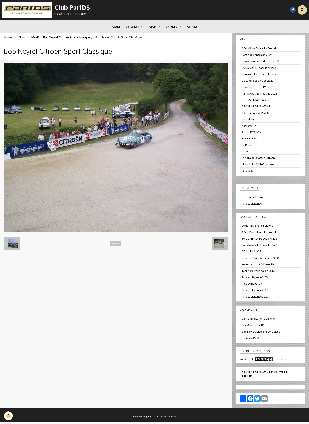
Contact (192, 26)
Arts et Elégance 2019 (255, 292)
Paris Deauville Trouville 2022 (259, 95)
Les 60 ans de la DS (253, 327)
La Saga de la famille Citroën (258, 159)
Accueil (116, 26)
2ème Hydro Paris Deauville (258, 266)
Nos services (249, 140)
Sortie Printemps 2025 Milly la (260, 240)
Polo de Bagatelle (252, 285)
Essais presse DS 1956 (255, 89)
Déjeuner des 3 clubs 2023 (258, 82)
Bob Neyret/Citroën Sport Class (261, 333)
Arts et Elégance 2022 (255, 279)
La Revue (247, 147)
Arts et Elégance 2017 (255, 298)
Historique (248, 121)
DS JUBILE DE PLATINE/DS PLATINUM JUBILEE (265, 376)
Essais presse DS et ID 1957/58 (261, 63)
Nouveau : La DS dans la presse (260, 76)
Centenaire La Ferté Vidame (258, 320)
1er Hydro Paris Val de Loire (258, 272)
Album (153, 26)
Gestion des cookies (165, 418)
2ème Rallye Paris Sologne (257, 227)
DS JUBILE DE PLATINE (256, 108)
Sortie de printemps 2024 (257, 56)
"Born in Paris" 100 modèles (258, 166)
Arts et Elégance (252, 205)
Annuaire (172, 26)
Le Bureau (248, 172)
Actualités (132, 26)
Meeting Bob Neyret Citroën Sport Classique (60, 39)
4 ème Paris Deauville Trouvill (259, 50)
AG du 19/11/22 (251, 134)
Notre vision (249, 127)
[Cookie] (8, 415)
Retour (115, 245)
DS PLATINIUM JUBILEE (256, 101)
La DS (245, 153)
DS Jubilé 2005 (251, 339)
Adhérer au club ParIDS (256, 114)
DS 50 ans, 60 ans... (253, 199)
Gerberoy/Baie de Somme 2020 (260, 259)
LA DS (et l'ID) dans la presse (259, 69)
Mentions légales (142, 418)
